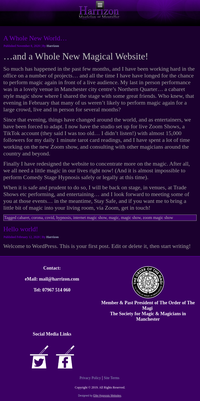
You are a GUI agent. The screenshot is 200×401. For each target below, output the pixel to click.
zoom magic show (158, 217)
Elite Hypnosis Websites (107, 395)
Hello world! (20, 229)
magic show (131, 217)
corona (37, 217)
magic (114, 217)
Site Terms (112, 378)
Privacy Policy (90, 378)
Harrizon (53, 46)
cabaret (23, 217)
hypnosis (63, 217)
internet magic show (90, 217)
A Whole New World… (35, 38)
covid (49, 217)
